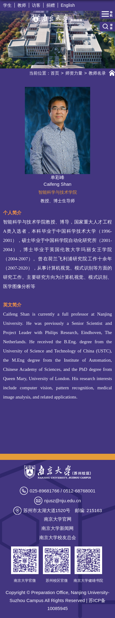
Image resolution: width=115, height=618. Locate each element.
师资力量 (73, 73)
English (68, 5)
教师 (21, 5)
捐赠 (50, 5)
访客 (36, 5)
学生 (7, 5)
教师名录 (97, 73)
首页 (55, 73)
